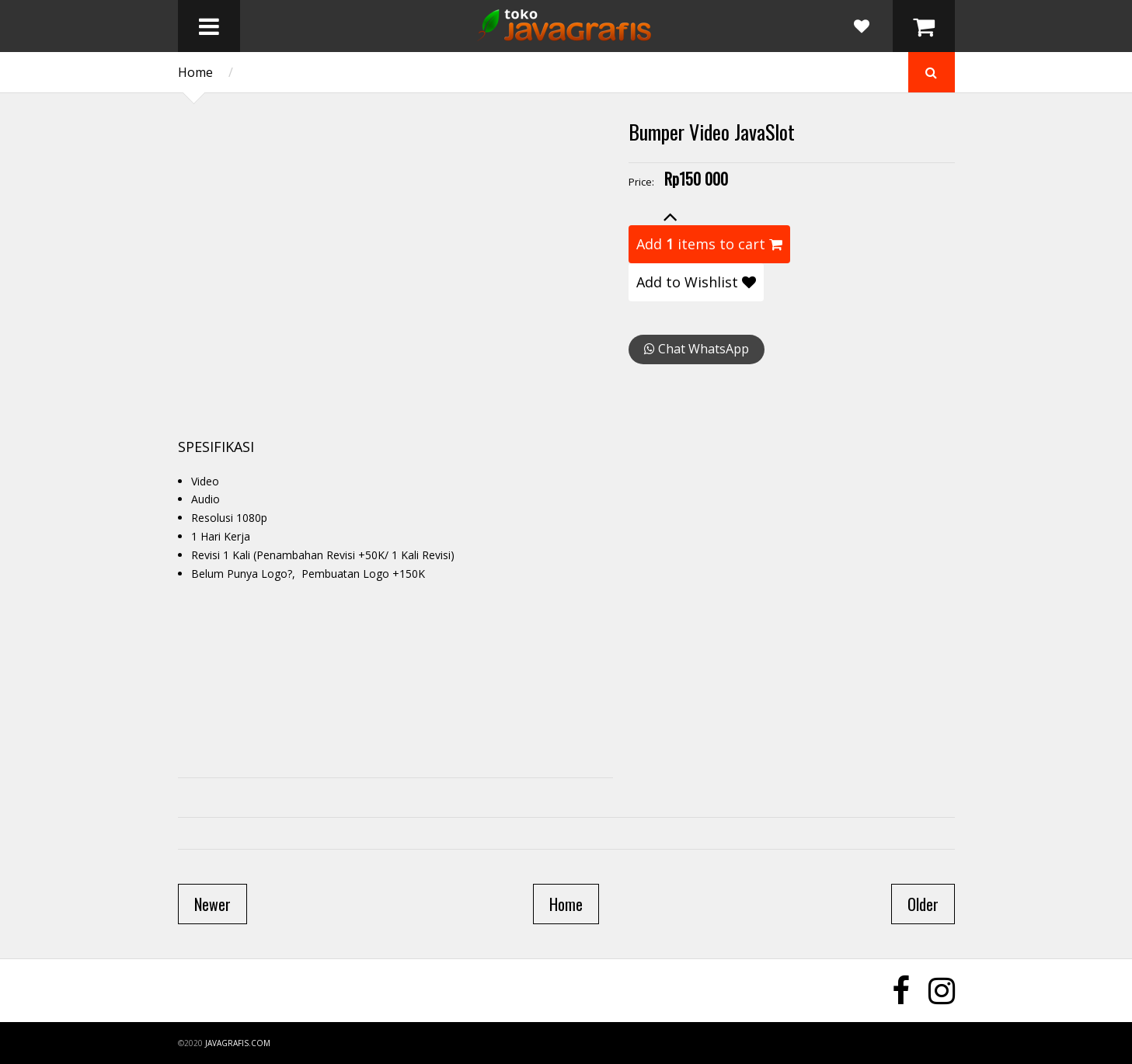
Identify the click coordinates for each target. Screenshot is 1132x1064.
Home (195, 72)
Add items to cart (709, 244)
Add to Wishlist (696, 282)
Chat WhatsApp (696, 348)
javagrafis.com (237, 1043)
